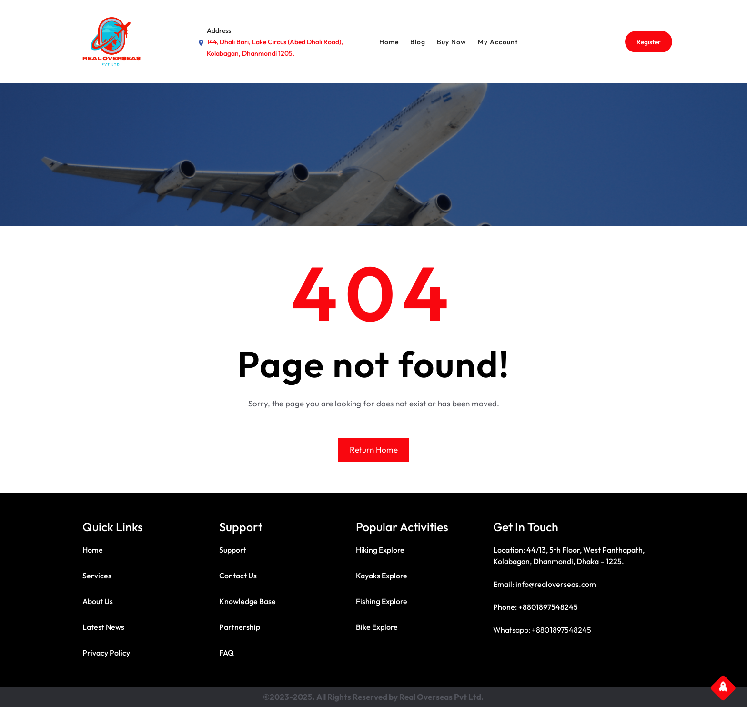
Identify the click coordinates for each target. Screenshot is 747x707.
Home (92, 550)
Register (648, 42)
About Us (97, 601)
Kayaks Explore (381, 575)
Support (232, 550)
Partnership (239, 627)
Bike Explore (377, 627)
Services (96, 575)
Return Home (374, 449)
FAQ (226, 652)
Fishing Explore (381, 601)
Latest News (103, 627)
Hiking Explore (380, 550)
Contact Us (238, 575)
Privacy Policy (106, 652)
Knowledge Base (247, 601)
